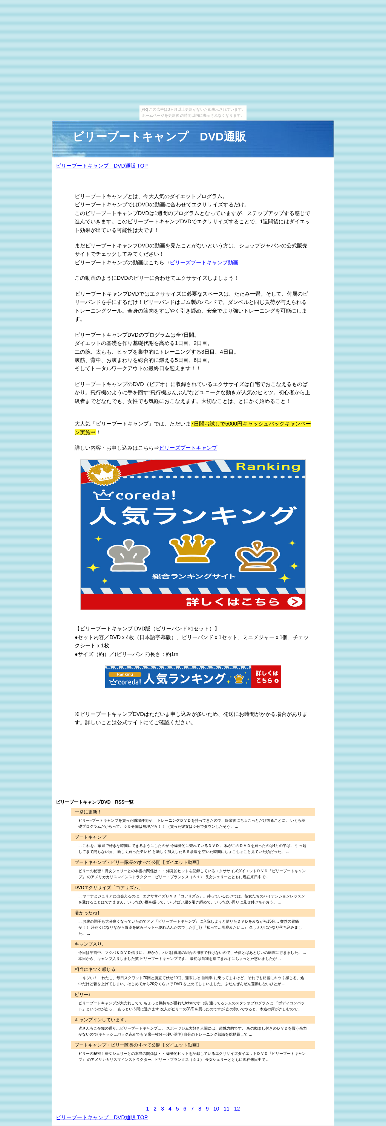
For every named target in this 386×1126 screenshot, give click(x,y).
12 (237, 1109)
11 (227, 1109)
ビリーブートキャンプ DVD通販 (159, 136)
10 (216, 1109)
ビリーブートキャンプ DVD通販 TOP (102, 166)
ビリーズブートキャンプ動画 (204, 262)
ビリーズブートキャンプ (188, 448)
